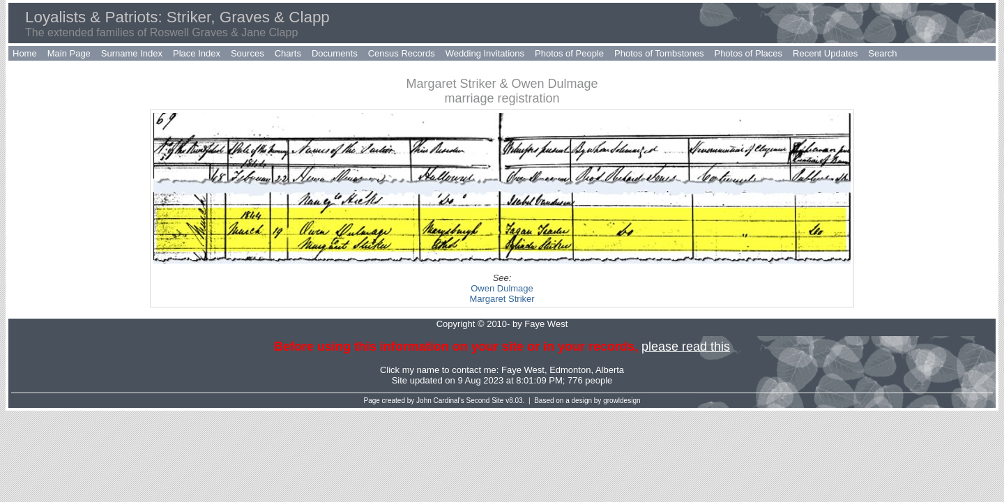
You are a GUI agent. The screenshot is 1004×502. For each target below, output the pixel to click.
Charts (288, 53)
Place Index (196, 53)
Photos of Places (748, 53)
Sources (247, 53)
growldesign (621, 400)
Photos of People (569, 53)
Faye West (523, 370)
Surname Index (131, 53)
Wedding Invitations (485, 53)
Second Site (485, 400)
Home (25, 53)
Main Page (69, 53)
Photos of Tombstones (658, 53)
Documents (335, 53)
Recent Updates (825, 53)
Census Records (401, 53)
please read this (685, 346)
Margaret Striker (501, 299)
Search (882, 53)
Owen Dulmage (502, 288)
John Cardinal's (440, 400)
